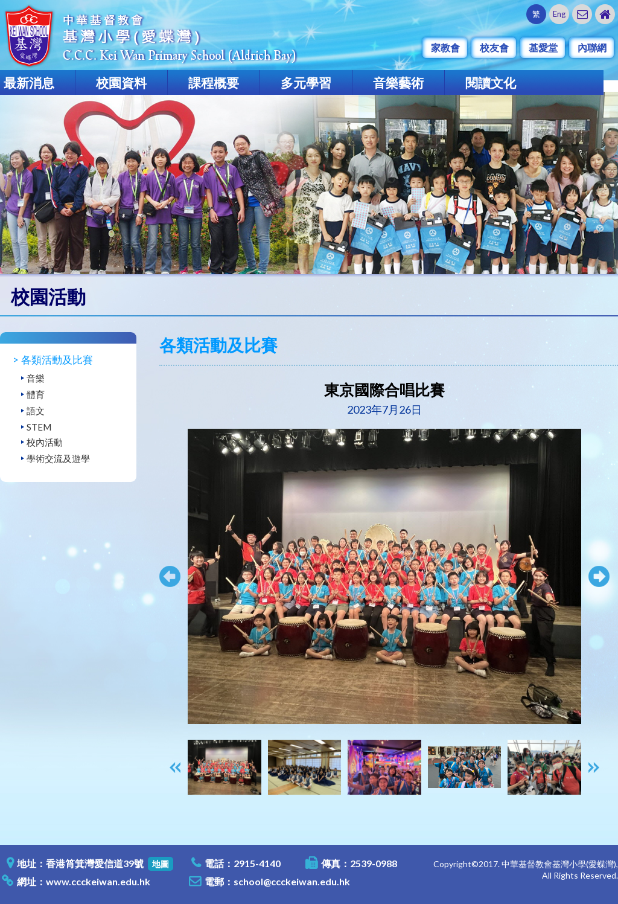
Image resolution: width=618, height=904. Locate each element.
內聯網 (592, 47)
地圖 (160, 864)
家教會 (445, 47)
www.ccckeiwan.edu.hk (98, 881)
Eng (559, 14)
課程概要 (213, 82)
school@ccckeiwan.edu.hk (292, 881)
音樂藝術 (398, 82)
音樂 (36, 378)
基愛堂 (543, 47)
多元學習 (306, 82)
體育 (36, 394)
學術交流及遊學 (58, 458)
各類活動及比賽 (57, 359)
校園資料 (121, 82)
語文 (36, 410)
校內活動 (45, 442)
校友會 (494, 47)
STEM (39, 427)
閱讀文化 (490, 82)
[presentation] (175, 767)
